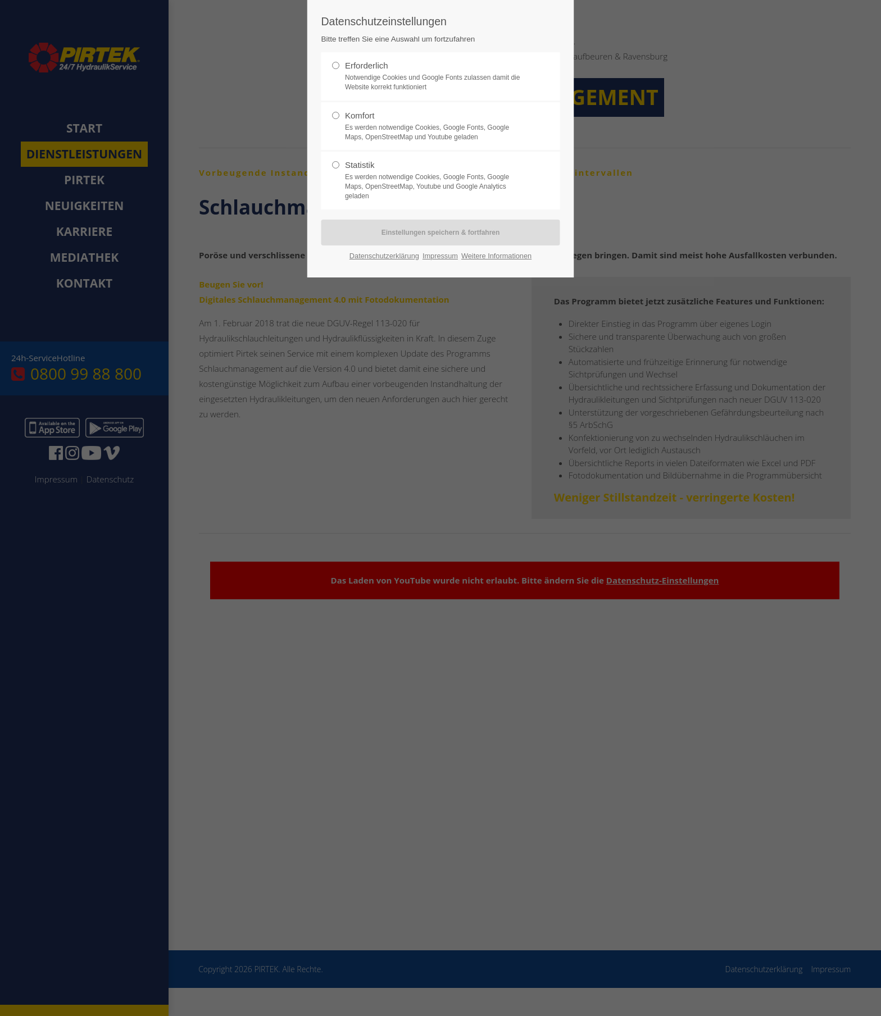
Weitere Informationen (496, 256)
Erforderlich (436, 76)
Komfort (436, 126)
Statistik (436, 180)
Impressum (440, 256)
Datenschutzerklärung (384, 256)
